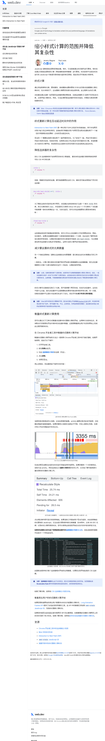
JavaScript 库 (49, 640)
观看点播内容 (58, 22)
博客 (76, 2)
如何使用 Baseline (64, 2)
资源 (4, 9)
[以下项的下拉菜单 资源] (34, 2)
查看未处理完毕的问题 (38, 736)
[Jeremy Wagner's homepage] (50, 64)
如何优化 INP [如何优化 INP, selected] (90, 13)
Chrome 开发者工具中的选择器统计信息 (53, 628)
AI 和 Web (5, 13)
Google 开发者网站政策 (55, 655)
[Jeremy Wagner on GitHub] (44, 64)
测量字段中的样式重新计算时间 (50, 643)
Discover (42, 2)
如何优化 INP (52, 40)
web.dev (37, 40)
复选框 (80, 530)
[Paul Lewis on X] (59, 64)
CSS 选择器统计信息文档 (61, 591)
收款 (71, 13)
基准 (51, 2)
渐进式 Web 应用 (59, 13)
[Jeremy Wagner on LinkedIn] (47, 64)
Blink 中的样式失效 (48, 113)
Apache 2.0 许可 (95, 653)
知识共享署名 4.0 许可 (62, 653)
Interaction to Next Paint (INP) (46, 128)
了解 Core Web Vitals (33, 13)
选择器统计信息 (72, 530)
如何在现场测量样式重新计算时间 (81, 616)
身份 (47, 13)
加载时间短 (17, 13)
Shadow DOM (82, 301)
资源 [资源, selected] (30, 2)
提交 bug (34, 732)
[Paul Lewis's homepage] (62, 64)
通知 (79, 13)
